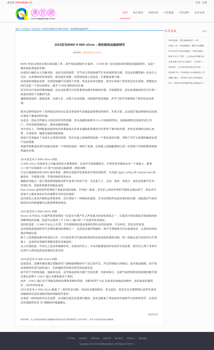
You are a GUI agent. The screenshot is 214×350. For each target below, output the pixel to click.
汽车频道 (169, 12)
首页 (125, 12)
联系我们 (83, 338)
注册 (204, 2)
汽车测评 (184, 12)
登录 (198, 2)
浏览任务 (153, 12)
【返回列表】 (153, 314)
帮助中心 (131, 338)
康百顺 (10, 2)
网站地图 (143, 338)
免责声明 (107, 338)
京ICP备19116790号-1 (125, 344)
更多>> (205, 31)
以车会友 (200, 12)
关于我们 (71, 338)
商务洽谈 (95, 338)
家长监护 (119, 338)
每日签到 (138, 12)
